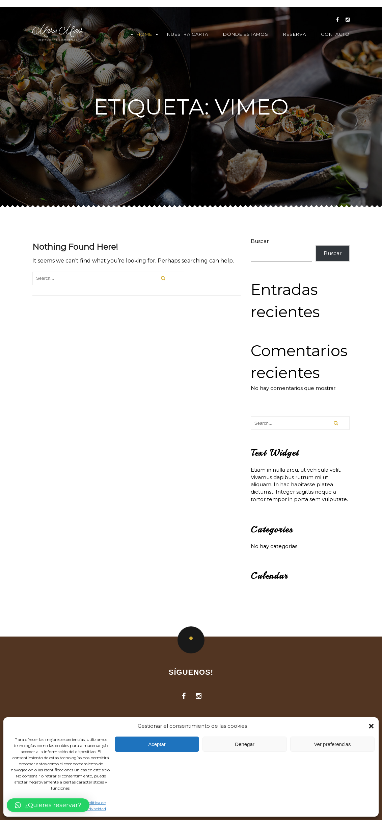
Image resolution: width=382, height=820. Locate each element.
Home (144, 34)
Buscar (260, 241)
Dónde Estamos (245, 34)
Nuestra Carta (187, 34)
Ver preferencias (332, 744)
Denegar (244, 744)
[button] (371, 726)
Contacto (335, 34)
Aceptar (157, 744)
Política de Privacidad (95, 805)
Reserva (294, 34)
